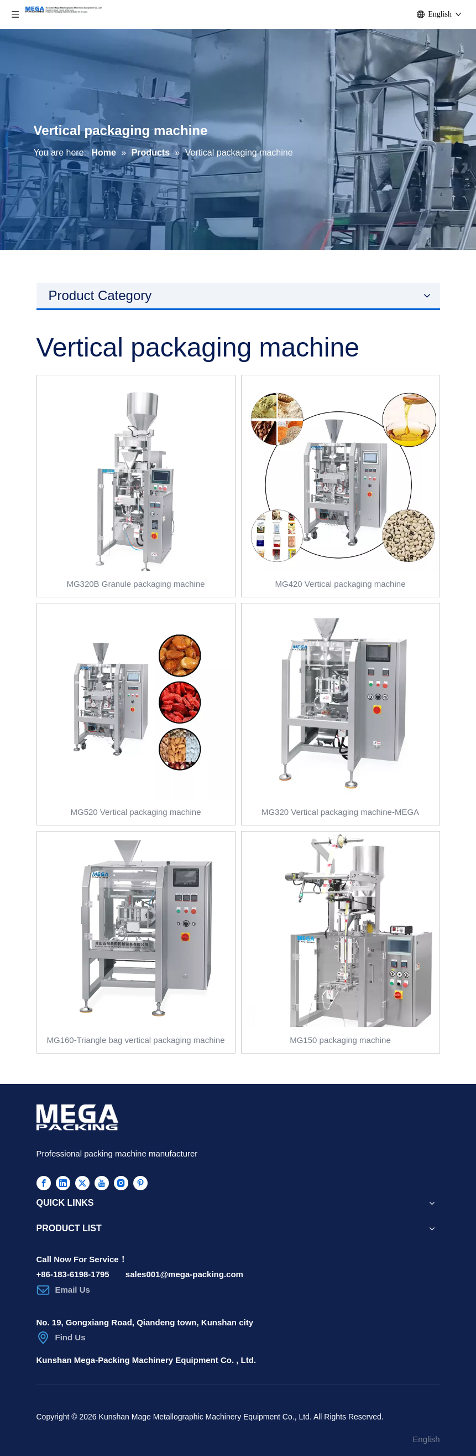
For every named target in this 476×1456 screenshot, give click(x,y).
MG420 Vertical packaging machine (340, 583)
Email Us (72, 1289)
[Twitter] (82, 1182)
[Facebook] (43, 1182)
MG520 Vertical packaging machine (136, 812)
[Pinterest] (140, 1182)
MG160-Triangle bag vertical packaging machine (135, 1040)
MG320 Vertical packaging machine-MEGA (340, 812)
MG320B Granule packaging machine (135, 583)
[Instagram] (121, 1182)
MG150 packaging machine (340, 1040)
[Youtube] (102, 1182)
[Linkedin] (63, 1182)
